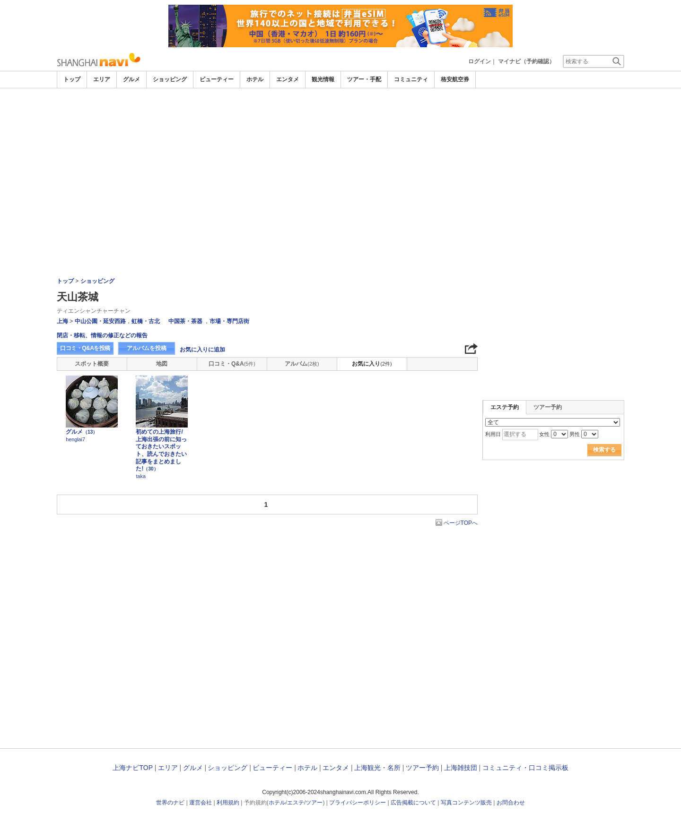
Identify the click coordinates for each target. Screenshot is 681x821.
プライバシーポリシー (357, 802)
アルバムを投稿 (146, 348)
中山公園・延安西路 (100, 321)
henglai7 (75, 439)
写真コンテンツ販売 (466, 802)
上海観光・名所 (377, 767)
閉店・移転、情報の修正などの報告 (102, 335)
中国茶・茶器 (185, 321)
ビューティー (217, 79)
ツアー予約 (547, 407)
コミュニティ (411, 79)
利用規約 (228, 802)
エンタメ (287, 79)
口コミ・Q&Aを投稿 (85, 348)
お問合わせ (511, 802)
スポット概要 (92, 363)
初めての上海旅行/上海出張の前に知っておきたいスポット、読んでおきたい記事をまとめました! (161, 450)
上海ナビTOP (132, 767)
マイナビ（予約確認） (526, 61)
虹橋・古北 (145, 321)
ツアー (314, 802)
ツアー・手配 (364, 79)
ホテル (254, 79)
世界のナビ (170, 802)
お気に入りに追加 (202, 349)
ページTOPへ (461, 523)
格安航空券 (455, 79)
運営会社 (200, 802)
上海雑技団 (460, 767)
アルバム (302, 363)
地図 (161, 363)
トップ (71, 79)
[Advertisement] (340, 114)
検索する (604, 449)
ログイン (479, 61)
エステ (295, 802)
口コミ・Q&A (232, 363)
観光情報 (323, 79)
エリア (101, 79)
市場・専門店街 (229, 321)
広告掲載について (413, 802)
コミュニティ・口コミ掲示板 (525, 767)
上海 (62, 321)
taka (140, 476)
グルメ (131, 79)
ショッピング (170, 79)
